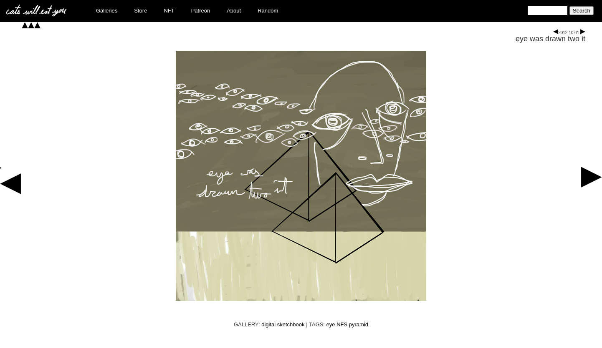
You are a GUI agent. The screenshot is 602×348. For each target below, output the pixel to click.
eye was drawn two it (550, 39)
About (234, 11)
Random (268, 11)
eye (330, 324)
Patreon (200, 11)
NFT (169, 11)
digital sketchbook (282, 324)
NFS (341, 324)
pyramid (358, 324)
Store (140, 11)
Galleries (106, 11)
